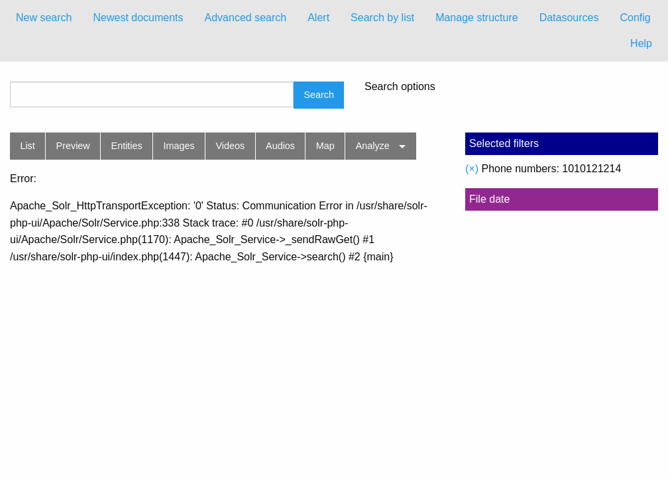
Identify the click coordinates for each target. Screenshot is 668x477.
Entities (126, 145)
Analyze (373, 145)
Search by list (382, 17)
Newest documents (138, 17)
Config (635, 17)
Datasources (569, 17)
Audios (280, 145)
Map (325, 145)
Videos (230, 145)
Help (641, 43)
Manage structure (476, 17)
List (27, 145)
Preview (73, 145)
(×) (471, 168)
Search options (399, 86)
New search (44, 17)
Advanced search (246, 17)
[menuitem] (43, 17)
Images (179, 145)
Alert (318, 17)
